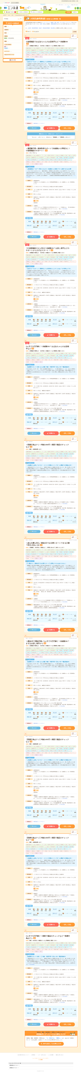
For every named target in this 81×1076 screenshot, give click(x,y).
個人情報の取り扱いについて (23, 1054)
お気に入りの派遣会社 (37, 12)
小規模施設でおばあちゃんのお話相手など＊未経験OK (47, 42)
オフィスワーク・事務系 (48, 22)
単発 (44, 23)
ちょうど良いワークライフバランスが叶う (11, 5)
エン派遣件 (7, 2)
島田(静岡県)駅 (35, 28)
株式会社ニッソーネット (39, 123)
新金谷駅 (52, 28)
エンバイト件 (15, 2)
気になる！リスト (11, 12)
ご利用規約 (33, 1054)
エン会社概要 (50, 1054)
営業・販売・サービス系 (59, 22)
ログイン (75, 12)
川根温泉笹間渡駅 (46, 28)
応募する (52, 128)
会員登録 (68, 12)
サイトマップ (67, 4)
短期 (41, 23)
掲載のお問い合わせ (74, 4)
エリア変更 (27, 7)
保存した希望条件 (24, 12)
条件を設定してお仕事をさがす (52, 1043)
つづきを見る (64, 100)
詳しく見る (67, 128)
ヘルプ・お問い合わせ (59, 4)
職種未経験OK (54, 23)
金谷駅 (29, 28)
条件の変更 (13, 60)
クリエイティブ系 (69, 22)
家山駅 (40, 28)
